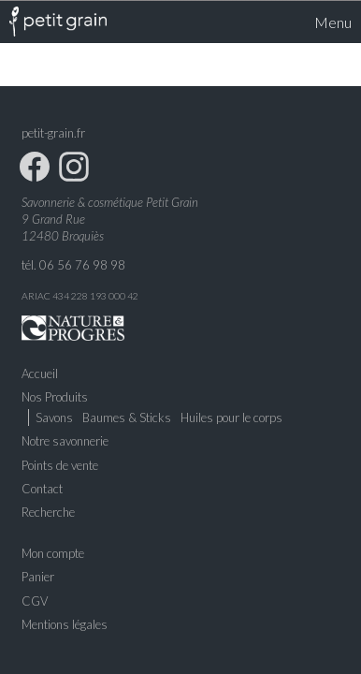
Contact (42, 487)
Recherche (48, 511)
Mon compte (53, 553)
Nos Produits (55, 395)
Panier (38, 576)
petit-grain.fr (53, 132)
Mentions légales (65, 623)
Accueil (40, 372)
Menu (323, 21)
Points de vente (60, 464)
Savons (54, 417)
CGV (35, 600)
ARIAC (36, 294)
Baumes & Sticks (126, 417)
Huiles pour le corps (231, 417)
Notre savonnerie (65, 440)
